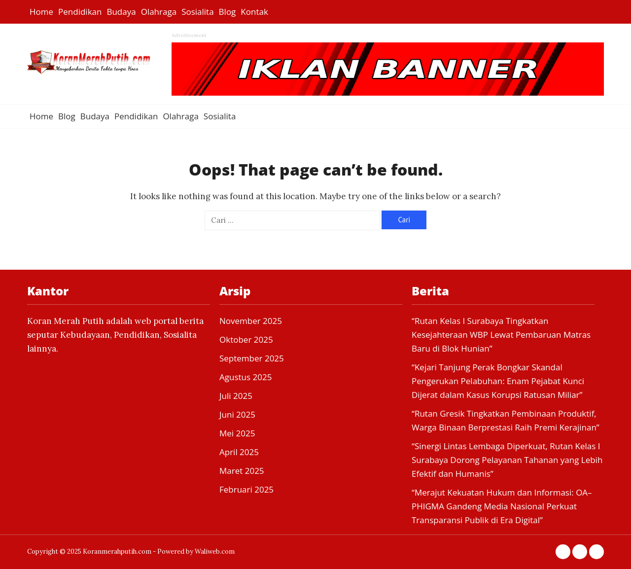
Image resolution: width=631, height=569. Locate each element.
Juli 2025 (235, 395)
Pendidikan (80, 11)
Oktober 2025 (246, 339)
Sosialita (197, 11)
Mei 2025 (237, 433)
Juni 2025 (237, 414)
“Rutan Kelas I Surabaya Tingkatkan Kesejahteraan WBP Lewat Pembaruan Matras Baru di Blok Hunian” (501, 334)
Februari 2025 (246, 489)
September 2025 (251, 358)
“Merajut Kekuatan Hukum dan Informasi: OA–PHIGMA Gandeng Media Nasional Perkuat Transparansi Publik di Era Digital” (502, 506)
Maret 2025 (241, 470)
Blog (227, 11)
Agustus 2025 (245, 377)
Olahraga (158, 11)
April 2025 (239, 452)
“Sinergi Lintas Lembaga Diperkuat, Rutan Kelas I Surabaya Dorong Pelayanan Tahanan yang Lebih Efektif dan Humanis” (507, 459)
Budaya (121, 11)
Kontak (254, 11)
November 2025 (250, 320)
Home (41, 11)
